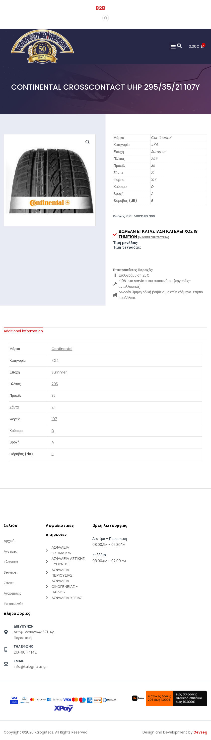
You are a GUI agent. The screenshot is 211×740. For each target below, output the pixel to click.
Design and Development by (174, 732)
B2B (100, 7)
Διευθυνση (24, 626)
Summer (158, 151)
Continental (161, 137)
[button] (173, 46)
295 (154, 158)
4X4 (154, 144)
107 (153, 179)
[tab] (23, 331)
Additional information (23, 331)
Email (19, 661)
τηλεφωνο (24, 646)
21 (152, 172)
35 (153, 165)
